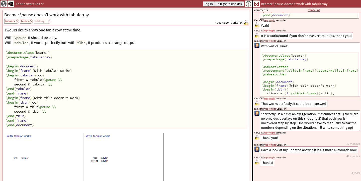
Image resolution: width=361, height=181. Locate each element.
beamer (10, 21)
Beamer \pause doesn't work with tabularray (46, 15)
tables (25, 21)
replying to (269, 157)
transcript (314, 10)
